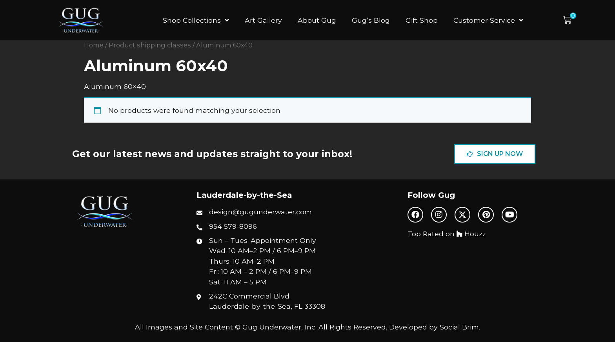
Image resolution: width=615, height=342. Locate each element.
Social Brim (459, 327)
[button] (569, 20)
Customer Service (488, 20)
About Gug (317, 20)
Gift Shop (422, 20)
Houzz (471, 234)
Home (94, 45)
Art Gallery (263, 20)
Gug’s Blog (371, 20)
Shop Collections (196, 20)
